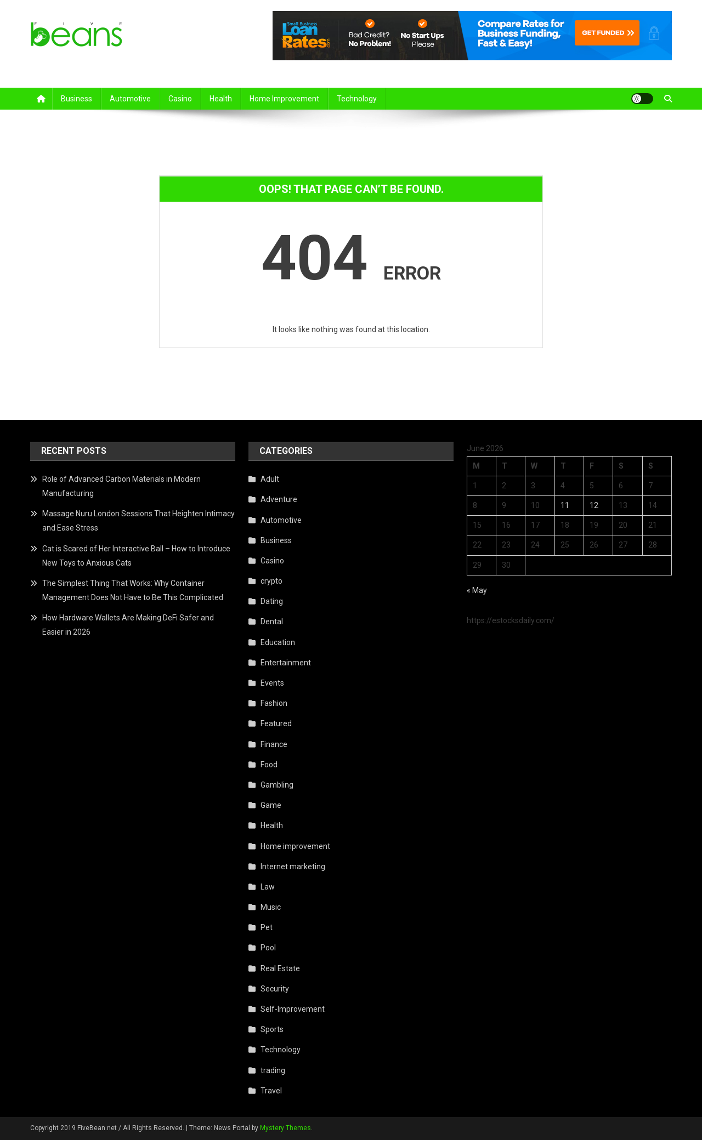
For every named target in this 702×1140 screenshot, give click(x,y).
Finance (274, 744)
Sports (272, 1029)
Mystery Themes (285, 1128)
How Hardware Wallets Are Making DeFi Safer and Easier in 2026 (128, 624)
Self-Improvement (293, 1009)
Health (221, 98)
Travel (271, 1090)
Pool (268, 947)
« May (477, 590)
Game (271, 805)
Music (271, 907)
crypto (271, 581)
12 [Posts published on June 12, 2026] (594, 505)
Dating (272, 601)
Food (269, 764)
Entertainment (286, 662)
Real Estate (280, 968)
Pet (267, 927)
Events (272, 683)
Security (275, 988)
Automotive (130, 98)
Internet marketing (293, 866)
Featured (276, 723)
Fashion (274, 703)
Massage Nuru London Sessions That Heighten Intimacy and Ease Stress (138, 520)
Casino (180, 98)
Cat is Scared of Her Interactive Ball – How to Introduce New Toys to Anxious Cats (136, 555)
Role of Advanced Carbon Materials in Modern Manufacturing (121, 486)
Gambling (277, 784)
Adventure (279, 499)
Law (268, 886)
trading (273, 1070)
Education (278, 642)
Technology (357, 98)
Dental (272, 621)
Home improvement (284, 98)
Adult (270, 479)
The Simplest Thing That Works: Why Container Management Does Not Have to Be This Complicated (132, 590)
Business (76, 98)
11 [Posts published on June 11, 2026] (565, 505)
